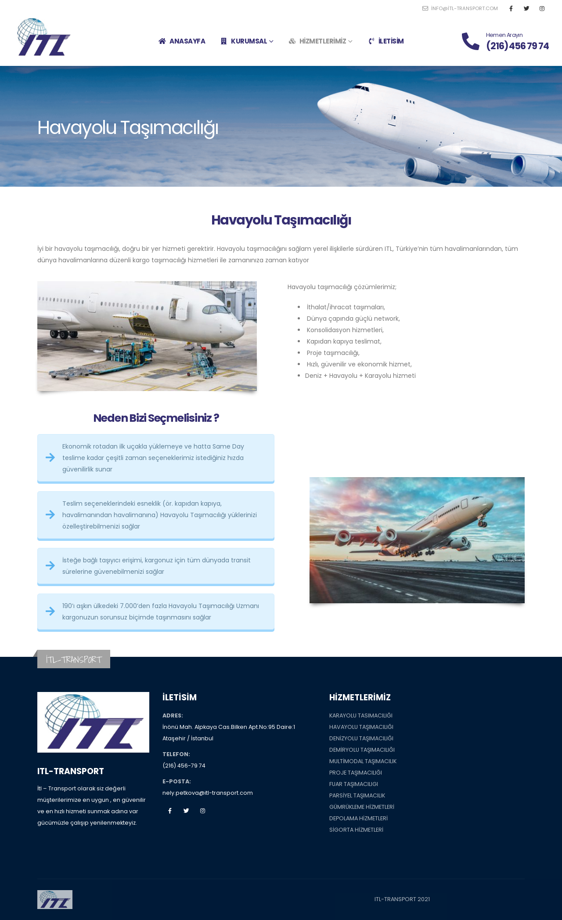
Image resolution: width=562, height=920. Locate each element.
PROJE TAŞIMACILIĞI (355, 772)
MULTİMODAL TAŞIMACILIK (362, 761)
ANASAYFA (181, 41)
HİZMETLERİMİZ (317, 41)
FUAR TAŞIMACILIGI (353, 784)
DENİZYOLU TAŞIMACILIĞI (361, 738)
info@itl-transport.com (460, 8)
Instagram (202, 810)
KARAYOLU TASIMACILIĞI (361, 715)
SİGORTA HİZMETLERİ (356, 829)
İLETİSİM (385, 41)
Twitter (186, 810)
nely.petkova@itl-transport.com (207, 793)
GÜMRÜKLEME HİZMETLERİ (361, 807)
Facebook (170, 810)
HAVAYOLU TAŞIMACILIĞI (361, 727)
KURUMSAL (243, 41)
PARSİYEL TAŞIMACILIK (357, 795)
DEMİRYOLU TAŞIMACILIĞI (362, 749)
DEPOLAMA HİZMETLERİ (358, 818)
